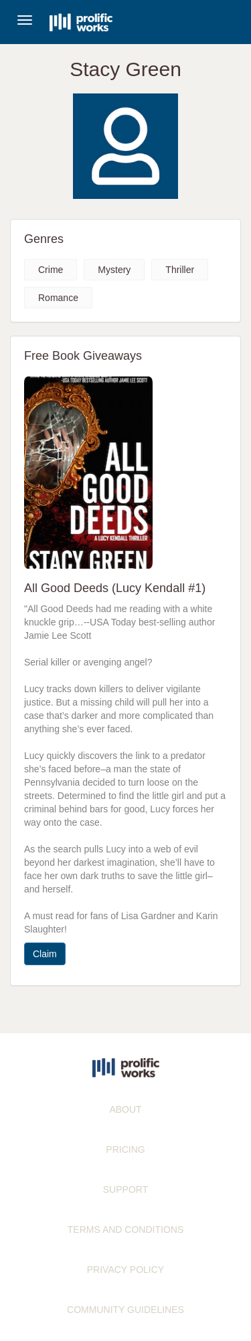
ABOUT (125, 1109)
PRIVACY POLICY (125, 1269)
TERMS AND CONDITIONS (125, 1229)
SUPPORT (125, 1189)
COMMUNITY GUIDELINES (125, 1309)
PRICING (125, 1149)
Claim (45, 954)
